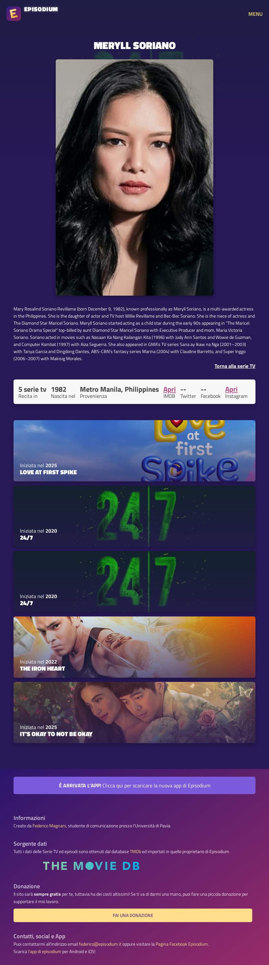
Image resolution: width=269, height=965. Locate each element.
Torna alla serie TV (235, 366)
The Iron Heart (42, 668)
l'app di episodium (44, 951)
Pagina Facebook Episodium (182, 944)
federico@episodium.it (100, 944)
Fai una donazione (133, 915)
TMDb (135, 851)
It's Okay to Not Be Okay (56, 734)
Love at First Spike (48, 472)
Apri (169, 389)
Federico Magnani (49, 825)
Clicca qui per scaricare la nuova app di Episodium (134, 785)
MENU (255, 14)
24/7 (26, 537)
